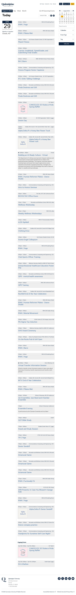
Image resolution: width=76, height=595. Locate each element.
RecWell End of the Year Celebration (32, 294)
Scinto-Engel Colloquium (27, 240)
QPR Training (23, 285)
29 (66, 14)
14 (70, 18)
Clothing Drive (23, 231)
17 (62, 19)
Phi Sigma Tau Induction (27, 322)
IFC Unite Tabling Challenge (29, 79)
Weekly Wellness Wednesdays (30, 213)
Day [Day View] (15, 11)
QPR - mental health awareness (30, 276)
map (52, 118)
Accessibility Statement (49, 591)
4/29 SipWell (23, 222)
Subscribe (66, 44)
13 (68, 18)
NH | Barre (22, 61)
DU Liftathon (23, 564)
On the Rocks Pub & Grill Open (30, 339)
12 (66, 18)
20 (68, 19)
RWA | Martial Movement (28, 313)
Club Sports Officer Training (29, 257)
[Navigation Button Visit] (60, 4)
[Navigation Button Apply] (72, 4)
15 (73, 18)
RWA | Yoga (23, 24)
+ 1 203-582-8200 (12, 586)
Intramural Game (24, 455)
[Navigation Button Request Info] (66, 4)
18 (64, 19)
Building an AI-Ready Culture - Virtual (33, 155)
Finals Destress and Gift (27, 87)
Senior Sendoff (24, 446)
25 (64, 21)
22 (73, 19)
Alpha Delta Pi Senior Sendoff (40, 509)
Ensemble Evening (25, 408)
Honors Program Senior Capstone (31, 70)
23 (59, 21)
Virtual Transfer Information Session (32, 365)
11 (64, 18)
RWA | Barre (23, 348)
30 (68, 14)
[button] (60, 10)
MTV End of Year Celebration (29, 380)
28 (64, 14)
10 (62, 18)
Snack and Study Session (28, 429)
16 (59, 19)
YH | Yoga (22, 438)
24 (62, 21)
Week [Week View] (19, 11)
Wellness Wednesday (26, 205)
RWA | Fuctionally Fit (26, 481)
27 (62, 14)
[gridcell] (62, 16)
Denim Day (22, 120)
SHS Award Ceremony (27, 331)
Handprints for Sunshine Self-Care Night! (34, 534)
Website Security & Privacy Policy (65, 591)
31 (70, 14)
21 (70, 19)
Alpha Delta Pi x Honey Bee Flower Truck (34, 131)
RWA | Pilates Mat (25, 33)
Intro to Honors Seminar (27, 187)
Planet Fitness (23, 42)
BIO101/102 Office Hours (28, 196)
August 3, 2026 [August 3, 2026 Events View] (7, 11)
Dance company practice (27, 525)
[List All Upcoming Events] (47, 11)
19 (66, 19)
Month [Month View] (24, 11)
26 (59, 14)
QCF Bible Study (24, 420)
